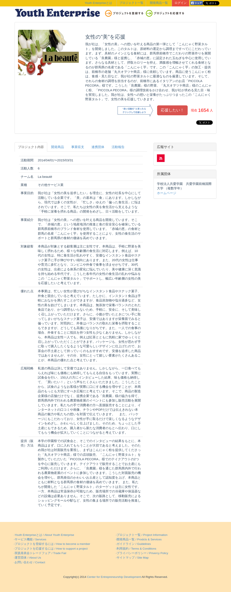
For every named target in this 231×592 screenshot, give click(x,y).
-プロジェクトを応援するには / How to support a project (51, 548)
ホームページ (166, 193)
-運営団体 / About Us (27, 557)
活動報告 (118, 147)
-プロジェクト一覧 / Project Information (141, 535)
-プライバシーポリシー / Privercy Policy (142, 553)
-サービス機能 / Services (30, 539)
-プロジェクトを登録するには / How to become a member (52, 544)
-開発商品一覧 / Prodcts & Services (139, 539)
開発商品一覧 (159, 2)
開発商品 (57, 147)
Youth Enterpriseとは (98, 2)
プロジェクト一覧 (131, 2)
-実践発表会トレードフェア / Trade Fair (40, 553)
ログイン (181, 2)
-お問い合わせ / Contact (29, 562)
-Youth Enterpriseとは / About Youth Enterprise (44, 535)
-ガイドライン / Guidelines (133, 544)
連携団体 (97, 147)
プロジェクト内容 (31, 147)
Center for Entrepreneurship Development (113, 577)
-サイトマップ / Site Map (132, 557)
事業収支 (77, 147)
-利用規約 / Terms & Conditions (136, 548)
